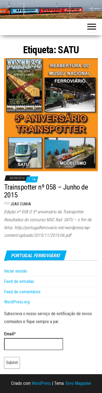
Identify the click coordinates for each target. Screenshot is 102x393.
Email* (33, 340)
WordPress (41, 383)
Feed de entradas (19, 281)
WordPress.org (17, 302)
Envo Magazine (78, 383)
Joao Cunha (20, 204)
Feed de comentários (22, 291)
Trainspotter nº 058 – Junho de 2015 (46, 191)
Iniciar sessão (15, 271)
